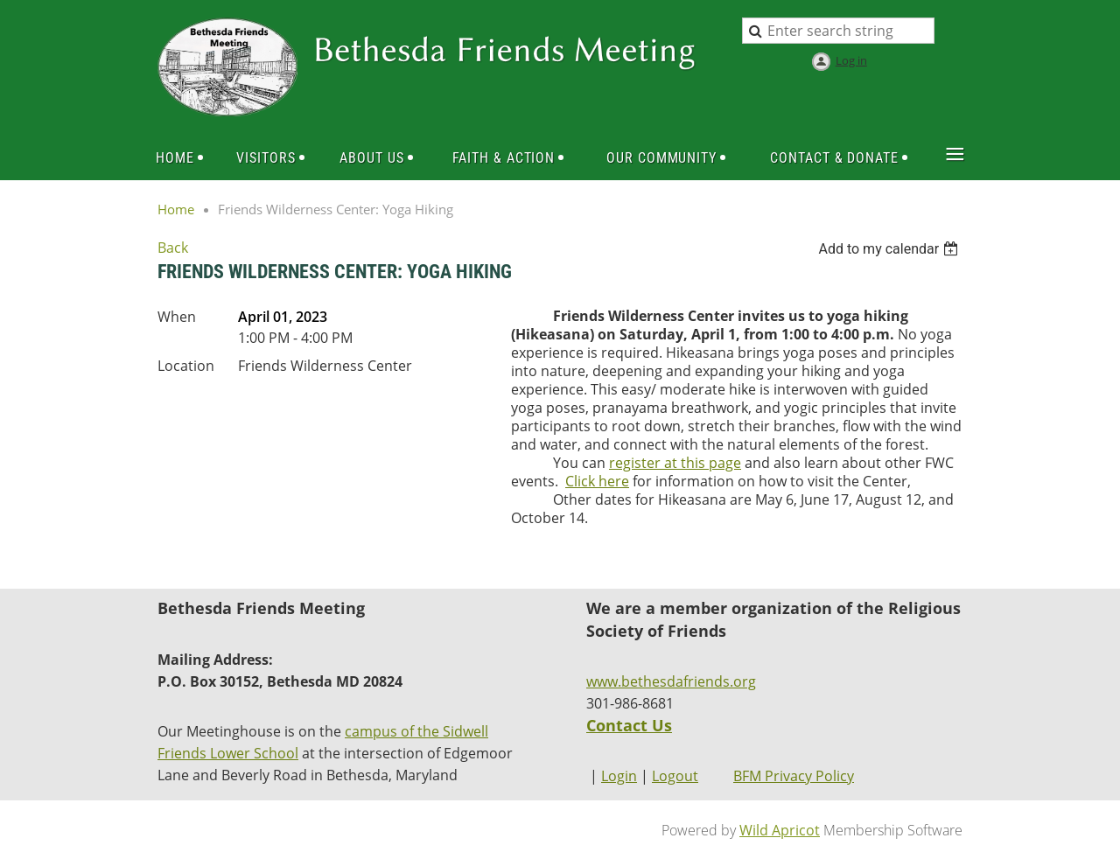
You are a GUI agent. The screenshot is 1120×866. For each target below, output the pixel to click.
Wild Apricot (779, 830)
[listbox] (890, 249)
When (177, 316)
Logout (675, 776)
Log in (851, 60)
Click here (597, 481)
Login (619, 776)
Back (173, 247)
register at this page (675, 462)
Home (176, 209)
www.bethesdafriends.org (671, 681)
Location (186, 365)
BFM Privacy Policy (793, 776)
